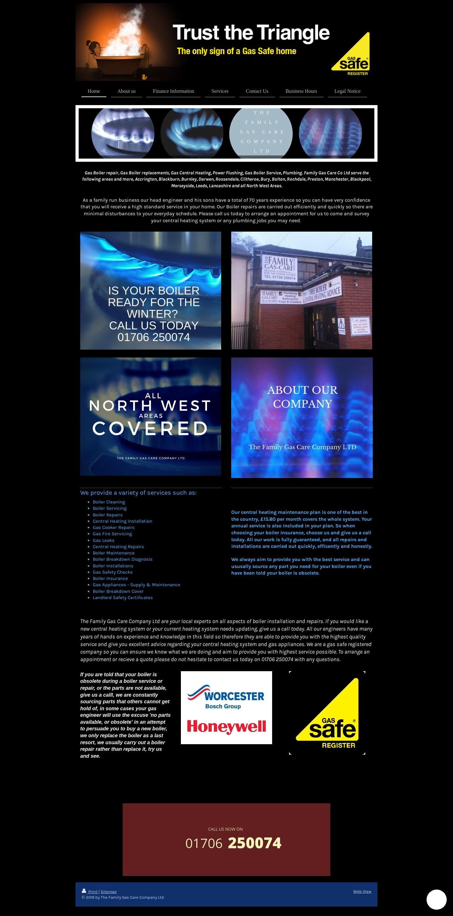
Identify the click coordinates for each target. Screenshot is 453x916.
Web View (362, 891)
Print (90, 891)
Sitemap (109, 891)
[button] (437, 900)
